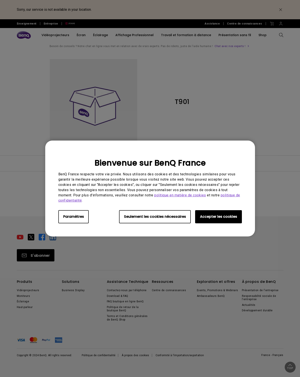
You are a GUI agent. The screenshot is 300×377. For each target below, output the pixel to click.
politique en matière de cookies (180, 195)
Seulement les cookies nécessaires (155, 216)
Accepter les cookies (218, 216)
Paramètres (73, 216)
